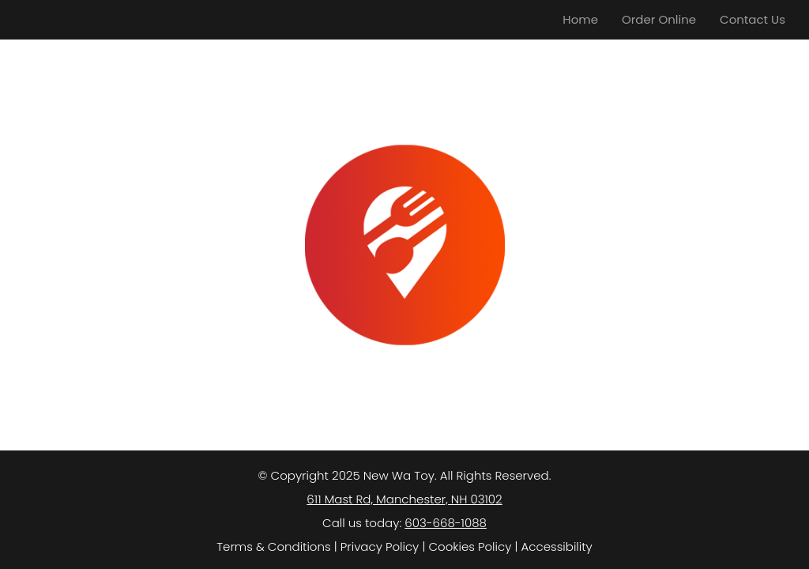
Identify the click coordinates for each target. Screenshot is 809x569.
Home (580, 19)
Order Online (659, 19)
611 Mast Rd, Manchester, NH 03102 (404, 499)
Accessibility (557, 546)
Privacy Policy (380, 546)
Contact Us (752, 19)
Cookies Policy (469, 546)
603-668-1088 (445, 522)
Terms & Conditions (273, 546)
